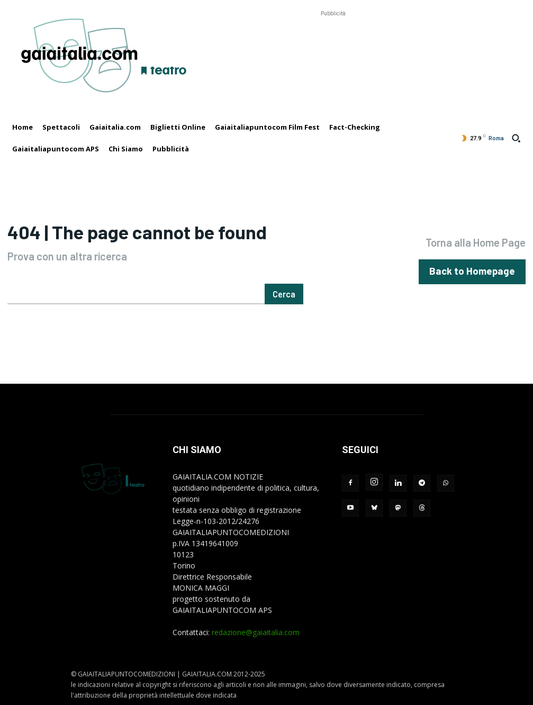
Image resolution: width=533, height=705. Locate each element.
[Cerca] (284, 294)
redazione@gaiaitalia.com (256, 632)
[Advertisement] (333, 43)
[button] (516, 138)
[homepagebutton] (478, 271)
